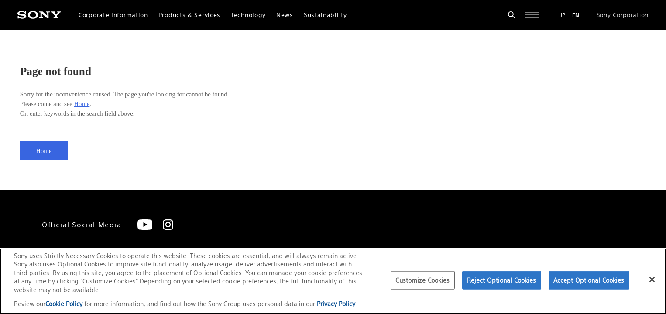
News (284, 15)
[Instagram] (168, 224)
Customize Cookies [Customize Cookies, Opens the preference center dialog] (422, 280)
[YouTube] (144, 224)
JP (562, 15)
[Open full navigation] (532, 15)
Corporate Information (113, 15)
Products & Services (189, 15)
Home (81, 103)
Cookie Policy (64, 303)
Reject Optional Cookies (501, 280)
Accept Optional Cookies (589, 280)
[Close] (652, 279)
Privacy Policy (336, 303)
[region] (333, 281)
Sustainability (325, 15)
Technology (248, 15)
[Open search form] (511, 15)
